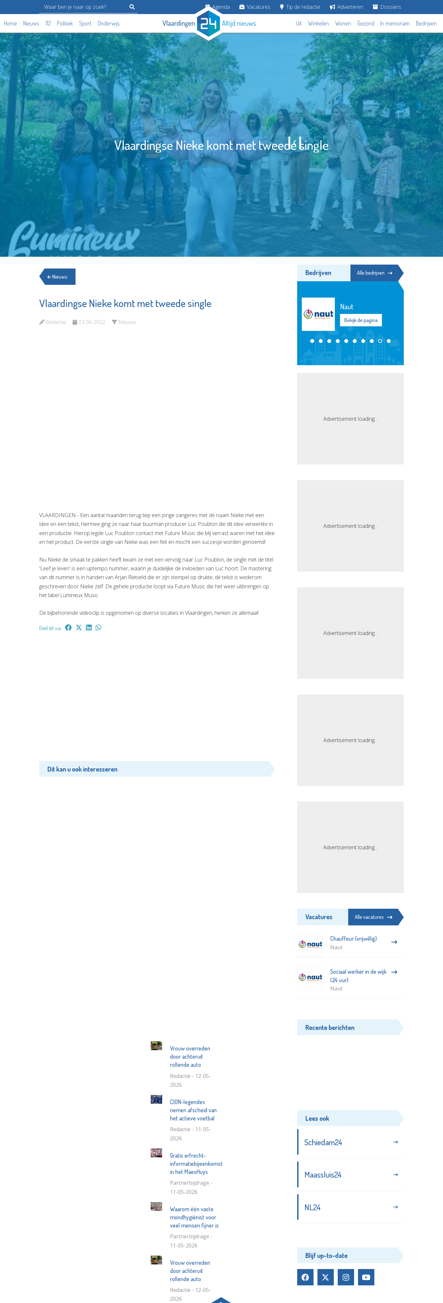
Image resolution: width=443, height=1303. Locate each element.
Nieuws (31, 23)
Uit (299, 23)
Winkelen (318, 23)
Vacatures (254, 6)
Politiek (65, 23)
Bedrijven (426, 23)
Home (10, 23)
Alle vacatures (373, 917)
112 (48, 23)
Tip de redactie (300, 6)
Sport (85, 23)
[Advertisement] (157, 699)
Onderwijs (109, 23)
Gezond (365, 23)
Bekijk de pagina (366, 320)
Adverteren (346, 6)
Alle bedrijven (374, 272)
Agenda (217, 6)
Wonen (343, 23)
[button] (312, 341)
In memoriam (395, 23)
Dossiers (387, 6)
